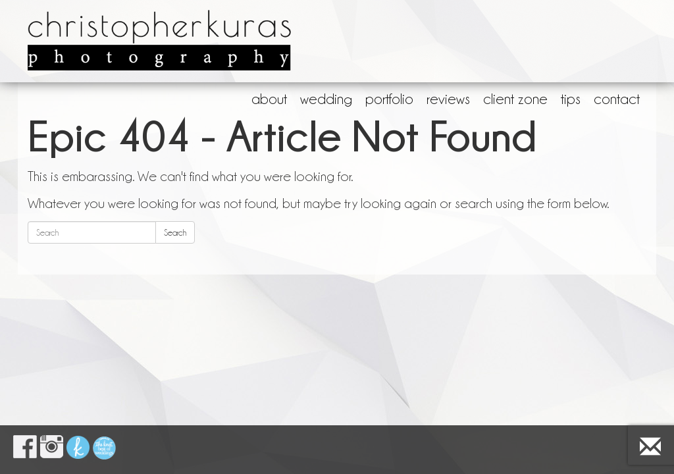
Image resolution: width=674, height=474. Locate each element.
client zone (515, 99)
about (269, 99)
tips (571, 99)
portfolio (389, 99)
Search (175, 232)
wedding (326, 99)
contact (617, 99)
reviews (448, 99)
